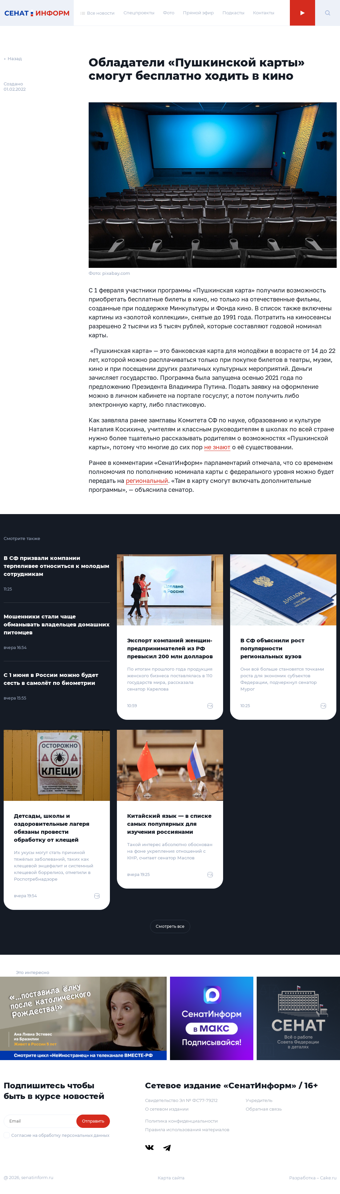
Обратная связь (264, 1109)
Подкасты (233, 12)
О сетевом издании (167, 1109)
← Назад (13, 58)
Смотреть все (170, 926)
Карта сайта (171, 1177)
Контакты (263, 12)
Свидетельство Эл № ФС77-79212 (181, 1100)
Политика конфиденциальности (181, 1121)
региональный (147, 480)
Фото (168, 12)
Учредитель (259, 1100)
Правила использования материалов (187, 1129)
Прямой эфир (198, 12)
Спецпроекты (139, 12)
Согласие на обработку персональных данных (60, 1135)
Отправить (93, 1121)
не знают (217, 447)
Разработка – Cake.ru (313, 1177)
